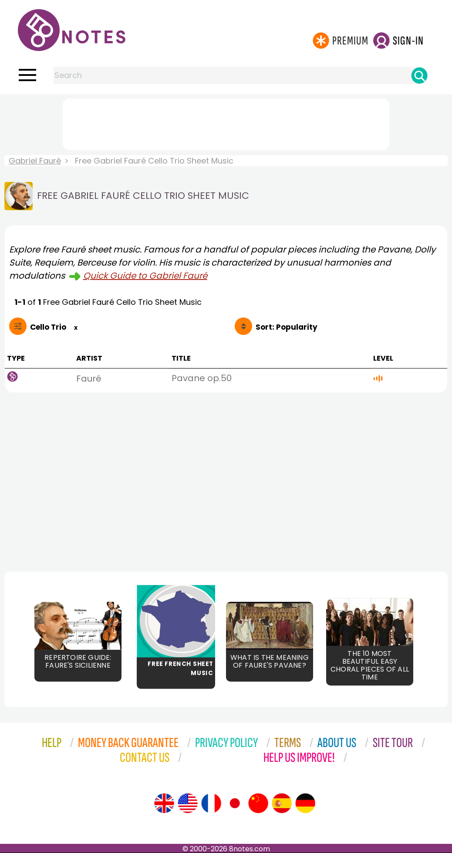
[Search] (419, 75)
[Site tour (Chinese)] (258, 803)
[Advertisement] (226, 122)
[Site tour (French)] (211, 803)
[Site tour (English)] (164, 803)
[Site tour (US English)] (188, 803)
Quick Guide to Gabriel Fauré (145, 276)
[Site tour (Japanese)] (235, 803)
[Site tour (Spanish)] (282, 803)
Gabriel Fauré (35, 160)
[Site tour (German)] (305, 803)
